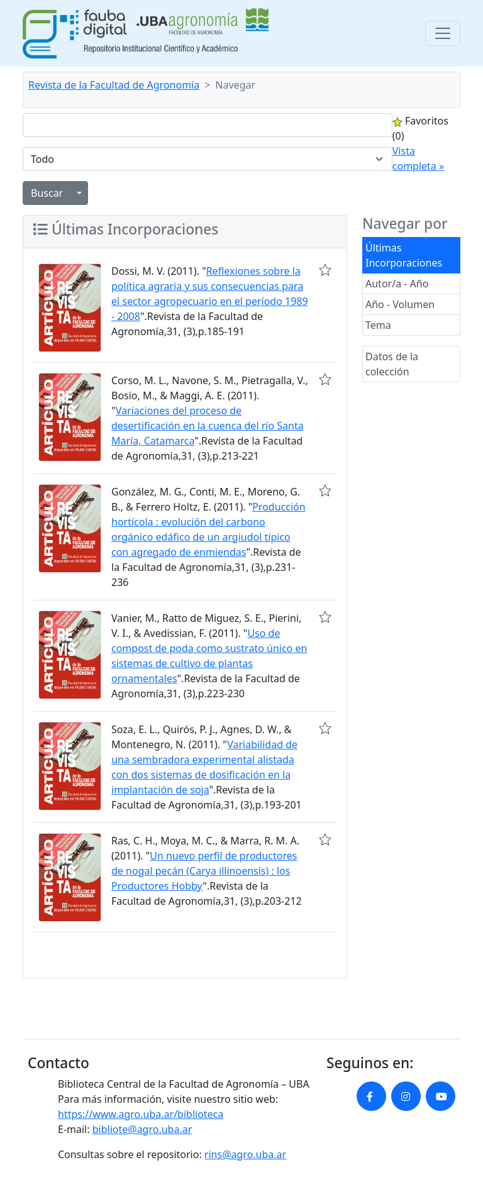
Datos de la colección (391, 364)
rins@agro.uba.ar (245, 1154)
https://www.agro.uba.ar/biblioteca (140, 1114)
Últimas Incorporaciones (403, 255)
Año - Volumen (400, 304)
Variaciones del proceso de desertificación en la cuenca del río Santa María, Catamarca (207, 426)
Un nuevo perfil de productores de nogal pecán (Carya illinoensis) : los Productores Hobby (204, 871)
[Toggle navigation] (442, 33)
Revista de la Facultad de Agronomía (113, 85)
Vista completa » (418, 158)
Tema (378, 325)
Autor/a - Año (396, 283)
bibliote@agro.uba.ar (142, 1129)
